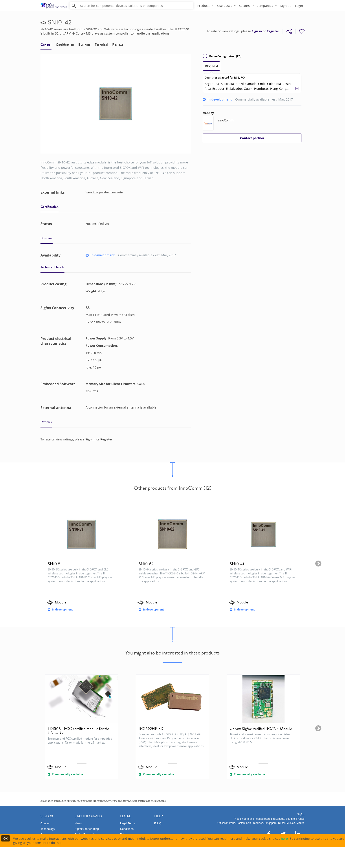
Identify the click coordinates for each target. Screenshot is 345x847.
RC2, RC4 (211, 66)
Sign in (257, 31)
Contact (45, 823)
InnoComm (225, 120)
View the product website (104, 192)
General (45, 44)
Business (84, 44)
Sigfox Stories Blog (87, 828)
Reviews (117, 44)
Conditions (127, 828)
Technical (101, 44)
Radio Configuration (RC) (222, 56)
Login (299, 6)
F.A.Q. (158, 823)
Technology (47, 828)
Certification (65, 44)
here (284, 838)
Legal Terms (128, 823)
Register (273, 31)
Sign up (286, 6)
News (78, 823)
